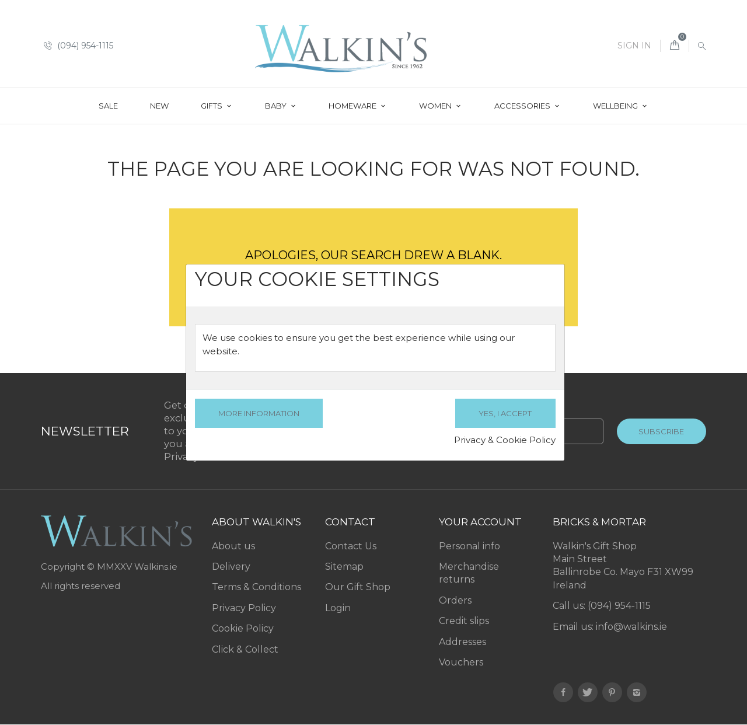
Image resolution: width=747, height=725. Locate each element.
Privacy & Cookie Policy (505, 439)
